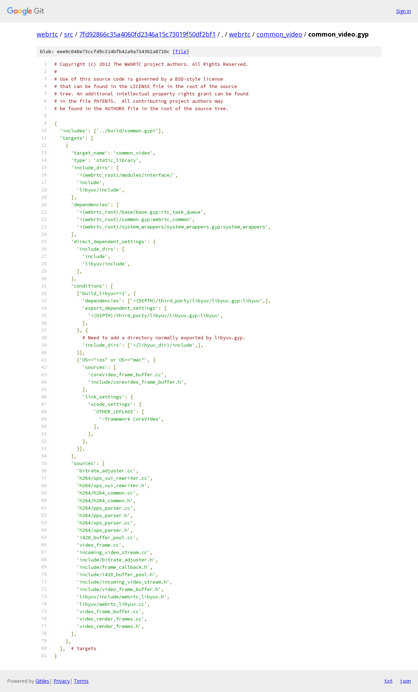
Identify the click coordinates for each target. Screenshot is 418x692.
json (405, 681)
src (68, 34)
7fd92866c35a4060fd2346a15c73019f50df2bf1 (147, 34)
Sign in (403, 11)
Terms (81, 681)
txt (388, 681)
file (180, 52)
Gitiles (42, 681)
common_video (279, 34)
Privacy (61, 681)
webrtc (47, 34)
